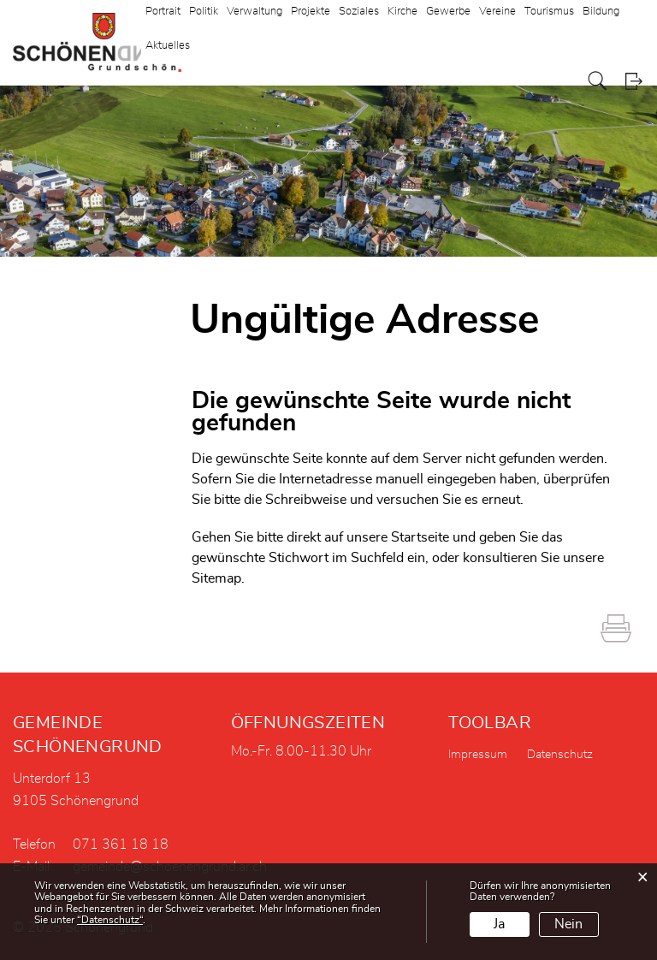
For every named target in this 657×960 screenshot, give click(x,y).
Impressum (477, 755)
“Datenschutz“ (110, 920)
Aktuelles (167, 45)
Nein (568, 924)
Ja (499, 924)
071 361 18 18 (121, 844)
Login (633, 81)
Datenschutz (560, 755)
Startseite (420, 537)
